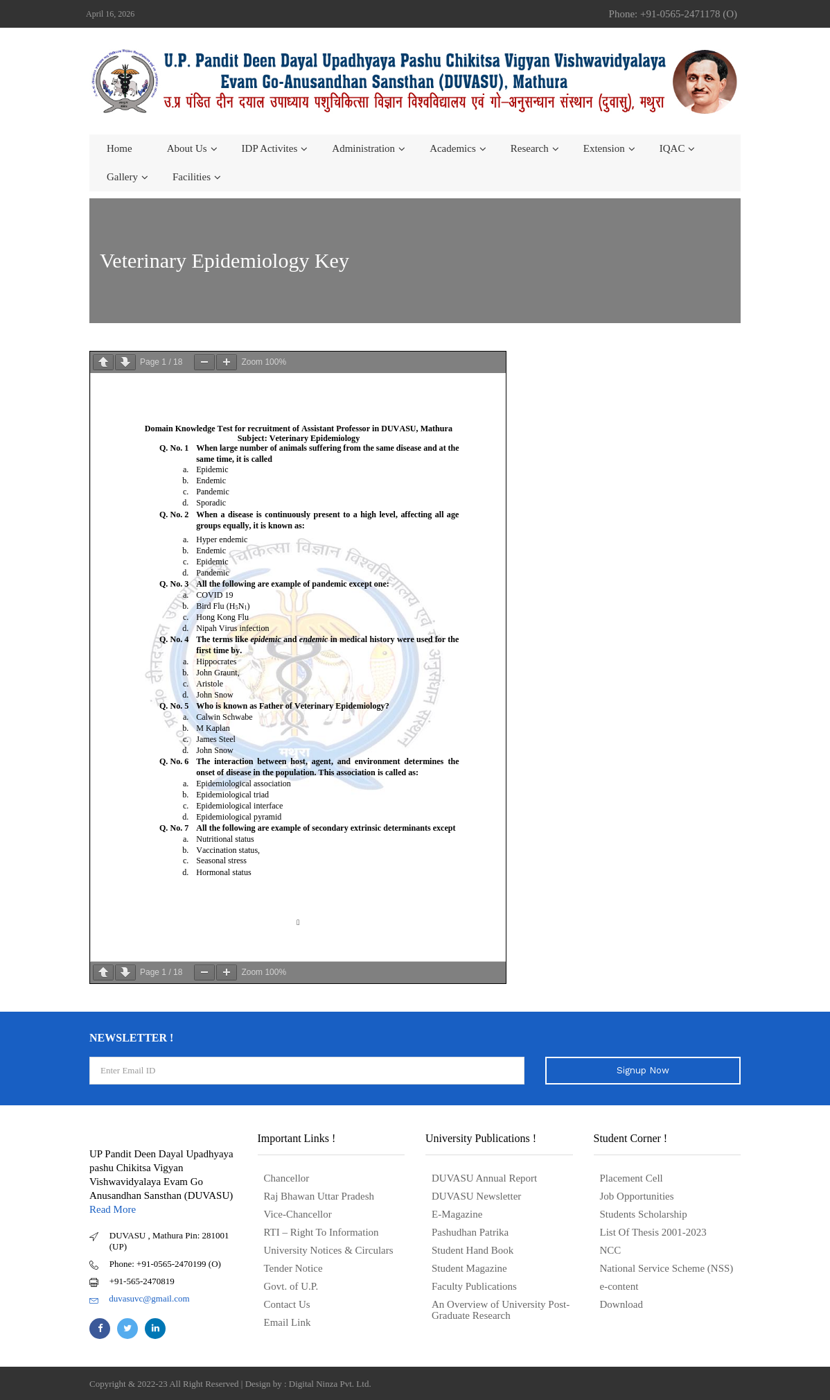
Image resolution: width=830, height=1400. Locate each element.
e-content (619, 1286)
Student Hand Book (472, 1250)
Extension (604, 148)
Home (119, 148)
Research (530, 148)
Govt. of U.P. (291, 1286)
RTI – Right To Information (321, 1232)
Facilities (192, 176)
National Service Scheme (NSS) (667, 1268)
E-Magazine (457, 1214)
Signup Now (643, 1070)
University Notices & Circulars (329, 1250)
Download (622, 1304)
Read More (112, 1209)
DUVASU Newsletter (476, 1196)
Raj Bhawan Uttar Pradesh (319, 1196)
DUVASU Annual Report (484, 1178)
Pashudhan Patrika (470, 1232)
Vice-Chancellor (298, 1214)
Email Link (287, 1322)
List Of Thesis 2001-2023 (653, 1232)
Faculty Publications (474, 1286)
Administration (363, 148)
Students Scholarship (643, 1214)
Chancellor (287, 1178)
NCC (610, 1250)
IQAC (672, 148)
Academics (453, 148)
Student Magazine (469, 1268)
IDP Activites (270, 148)
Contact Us (287, 1304)
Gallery (122, 176)
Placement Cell (631, 1178)
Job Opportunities (637, 1196)
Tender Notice (293, 1268)
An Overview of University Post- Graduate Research (500, 1310)
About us (187, 148)
